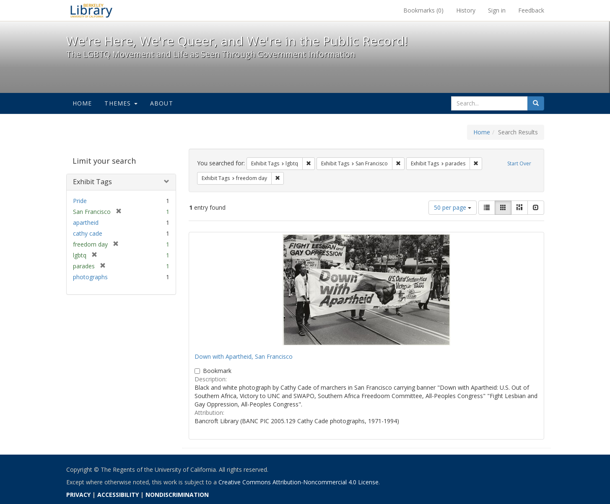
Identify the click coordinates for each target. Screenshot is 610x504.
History (465, 10)
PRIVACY (78, 495)
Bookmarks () (423, 10)
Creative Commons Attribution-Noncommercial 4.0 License (298, 482)
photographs (90, 277)
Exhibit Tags (92, 181)
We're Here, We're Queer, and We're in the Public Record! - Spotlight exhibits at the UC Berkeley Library (91, 10)
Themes (120, 103)
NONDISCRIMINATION (177, 495)
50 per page (452, 207)
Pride (80, 201)
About (161, 103)
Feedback (531, 10)
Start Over (519, 163)
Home (82, 103)
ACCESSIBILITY (118, 495)
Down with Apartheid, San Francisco (244, 356)
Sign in (497, 10)
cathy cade (87, 233)
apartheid (86, 222)
